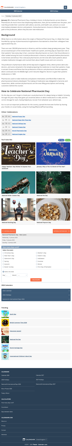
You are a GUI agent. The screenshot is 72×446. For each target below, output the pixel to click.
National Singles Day (18, 134)
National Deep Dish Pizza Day (21, 120)
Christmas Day (9, 253)
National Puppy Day (18, 116)
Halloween (41, 258)
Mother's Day (41, 253)
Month (20, 275)
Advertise (4, 434)
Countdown (4, 407)
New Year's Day (9, 256)
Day (7, 275)
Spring (6, 261)
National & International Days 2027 (45, 384)
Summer (40, 261)
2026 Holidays (54, 11)
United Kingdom (20, 7)
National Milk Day (8, 231)
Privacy (3, 425)
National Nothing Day (62, 231)
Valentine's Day (9, 258)
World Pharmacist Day (19, 131)
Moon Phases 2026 (6, 389)
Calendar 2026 (5, 375)
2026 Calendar (18, 11)
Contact (3, 430)
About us (3, 421)
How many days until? (11, 247)
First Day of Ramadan (44, 267)
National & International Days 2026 (13, 299)
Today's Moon (5, 393)
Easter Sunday (9, 267)
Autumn (7, 264)
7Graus (35, 444)
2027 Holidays (40, 379)
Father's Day (41, 256)
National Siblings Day (19, 123)
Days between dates (7, 411)
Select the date (9, 272)
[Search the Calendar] (65, 7)
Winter (39, 264)
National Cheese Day (19, 127)
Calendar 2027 (40, 375)
